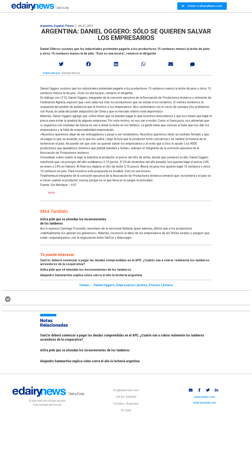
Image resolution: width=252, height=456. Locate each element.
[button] (61, 64)
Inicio (51, 192)
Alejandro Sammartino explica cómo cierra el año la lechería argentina (91, 275)
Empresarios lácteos (131, 285)
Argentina (46, 25)
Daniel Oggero (104, 285)
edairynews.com (204, 396)
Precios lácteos (161, 285)
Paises (69, 25)
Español (59, 25)
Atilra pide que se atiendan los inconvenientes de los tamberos (85, 269)
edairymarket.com (204, 402)
